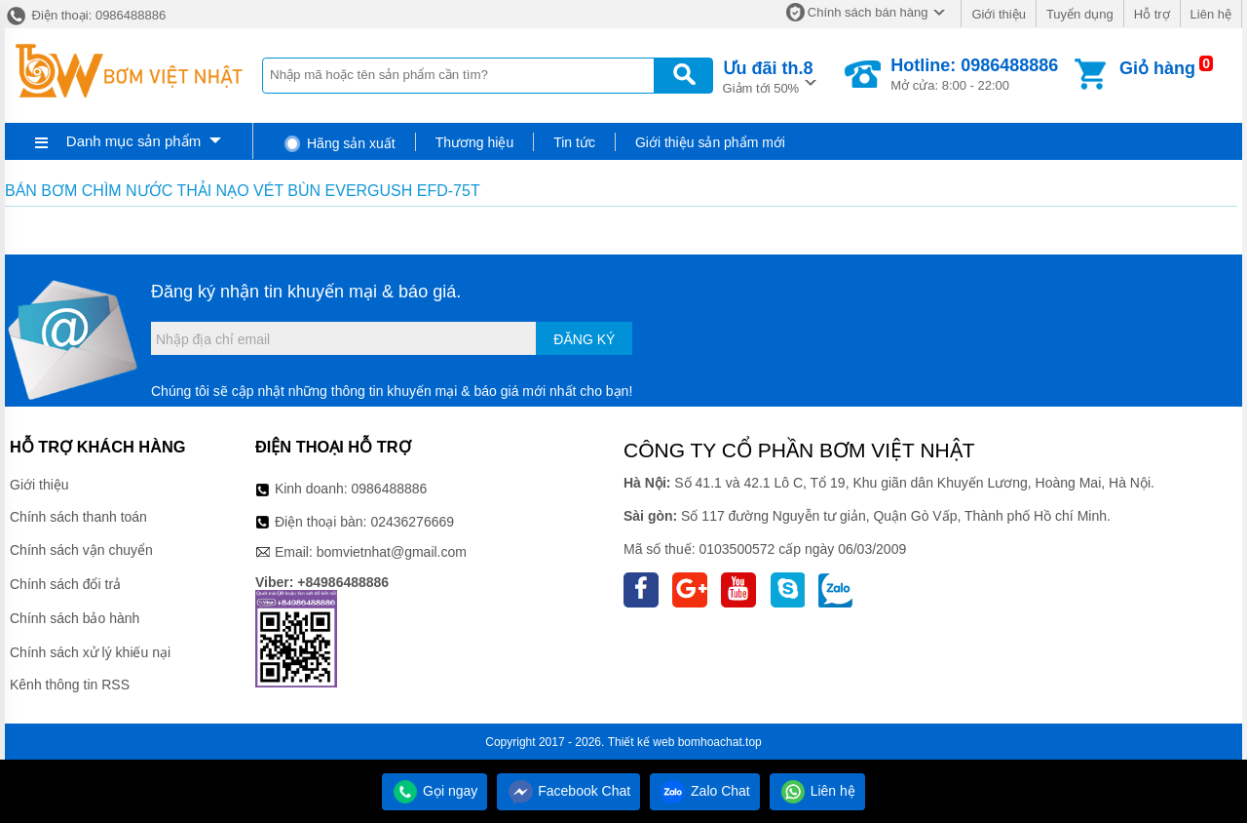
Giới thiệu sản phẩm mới (710, 142)
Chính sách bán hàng (868, 12)
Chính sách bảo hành (74, 618)
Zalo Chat (705, 791)
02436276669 (412, 521)
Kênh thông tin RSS (70, 684)
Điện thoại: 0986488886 (85, 15)
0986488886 (390, 488)
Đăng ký (584, 339)
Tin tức (574, 142)
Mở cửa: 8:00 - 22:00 (974, 74)
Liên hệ (1210, 14)
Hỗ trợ (1152, 14)
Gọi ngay (434, 791)
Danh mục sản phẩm (133, 141)
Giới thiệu (998, 14)
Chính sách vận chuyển (81, 550)
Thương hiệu (474, 142)
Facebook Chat (568, 791)
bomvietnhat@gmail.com (392, 552)
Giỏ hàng (1157, 68)
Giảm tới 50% (768, 76)
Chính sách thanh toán (78, 517)
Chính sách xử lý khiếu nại (90, 652)
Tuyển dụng (1080, 14)
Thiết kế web (641, 742)
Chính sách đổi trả (65, 584)
